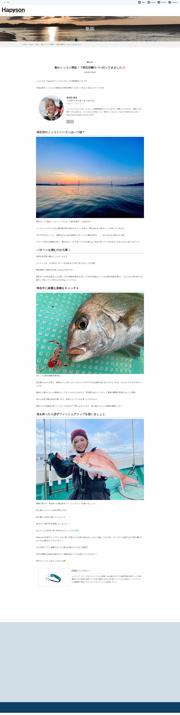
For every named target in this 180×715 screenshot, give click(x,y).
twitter (141, 2)
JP (5, 2)
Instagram (173, 2)
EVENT (95, 10)
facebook (162, 2)
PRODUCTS (85, 10)
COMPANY (150, 10)
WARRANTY (162, 10)
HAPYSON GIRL (137, 10)
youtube (152, 2)
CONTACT (173, 10)
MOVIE (125, 10)
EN (8, 2)
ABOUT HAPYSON (70, 10)
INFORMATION (106, 10)
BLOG (117, 10)
